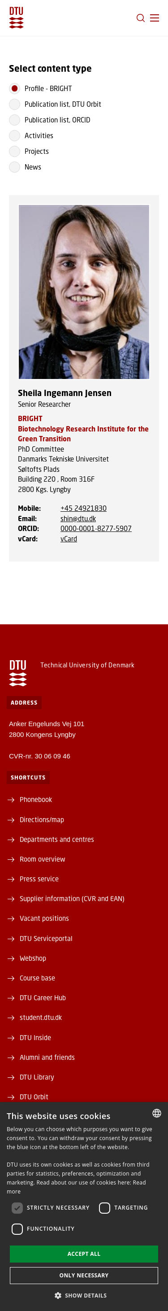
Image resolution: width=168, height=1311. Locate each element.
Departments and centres (57, 839)
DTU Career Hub (43, 997)
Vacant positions (44, 918)
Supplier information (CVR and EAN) (72, 898)
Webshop (33, 958)
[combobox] (156, 1113)
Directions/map (42, 819)
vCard (68, 539)
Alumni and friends (47, 1057)
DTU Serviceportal (46, 938)
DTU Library (37, 1077)
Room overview (42, 859)
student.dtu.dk (41, 1017)
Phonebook (36, 799)
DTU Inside (35, 1037)
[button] (154, 18)
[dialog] (84, 1206)
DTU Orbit (34, 1097)
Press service (39, 879)
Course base (37, 978)
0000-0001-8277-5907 (96, 528)
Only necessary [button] (83, 1275)
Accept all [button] (84, 1254)
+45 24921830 (83, 508)
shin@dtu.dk (78, 518)
